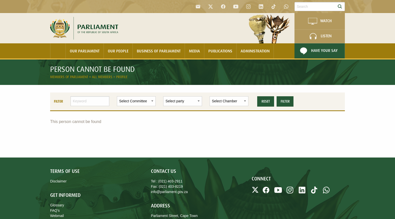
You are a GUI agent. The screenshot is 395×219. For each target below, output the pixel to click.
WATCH (320, 21)
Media (194, 50)
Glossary (57, 205)
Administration (255, 50)
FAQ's (55, 210)
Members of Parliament (69, 77)
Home (57, 50)
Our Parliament (85, 50)
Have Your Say (318, 51)
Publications (220, 50)
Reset (265, 101)
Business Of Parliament (159, 50)
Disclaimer (58, 181)
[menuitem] (58, 50)
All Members (102, 77)
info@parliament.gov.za (169, 192)
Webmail (57, 216)
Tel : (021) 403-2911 (166, 181)
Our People (118, 50)
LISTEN (320, 36)
